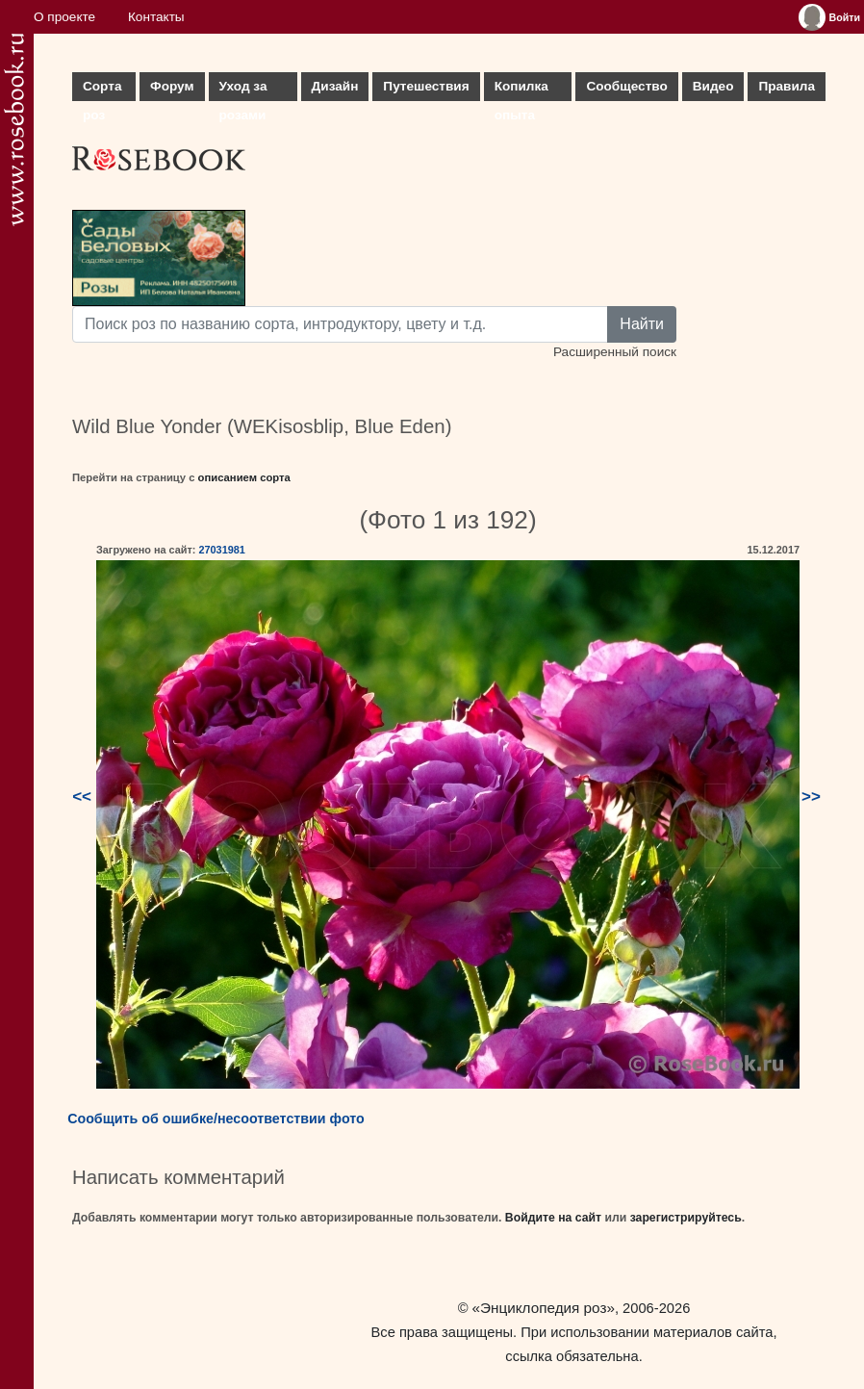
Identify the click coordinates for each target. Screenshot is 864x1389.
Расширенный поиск (614, 352)
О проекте (64, 17)
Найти (642, 324)
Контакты (156, 17)
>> (811, 796)
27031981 (221, 549)
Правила (786, 86)
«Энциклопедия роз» (543, 1307)
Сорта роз (102, 90)
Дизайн (335, 86)
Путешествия (426, 86)
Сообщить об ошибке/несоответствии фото (216, 1118)
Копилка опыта (521, 90)
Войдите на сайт (553, 1217)
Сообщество (626, 86)
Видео (713, 86)
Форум (171, 86)
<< (81, 796)
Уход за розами (243, 90)
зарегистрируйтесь (686, 1217)
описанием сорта (244, 477)
